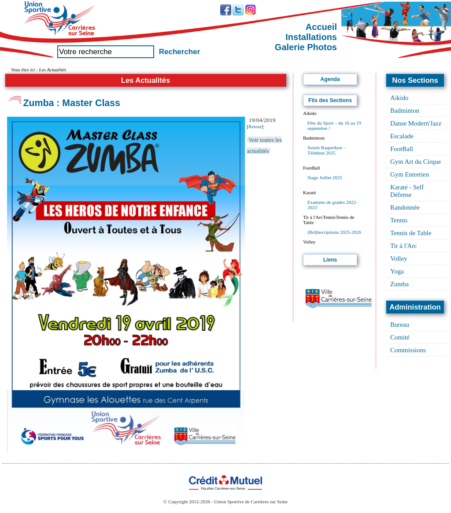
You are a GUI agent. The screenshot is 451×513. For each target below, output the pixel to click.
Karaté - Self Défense (407, 191)
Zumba (399, 284)
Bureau (399, 324)
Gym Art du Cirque (415, 161)
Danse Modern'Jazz (415, 123)
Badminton (404, 110)
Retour (255, 126)
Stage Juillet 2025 (324, 177)
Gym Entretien (409, 174)
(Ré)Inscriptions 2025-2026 (334, 232)
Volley (398, 258)
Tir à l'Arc (403, 245)
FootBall (401, 148)
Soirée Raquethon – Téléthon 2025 (326, 150)
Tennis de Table (410, 232)
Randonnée (405, 207)
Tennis (398, 220)
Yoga (397, 271)
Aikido (399, 97)
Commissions (408, 350)
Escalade (402, 136)
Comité (400, 337)
